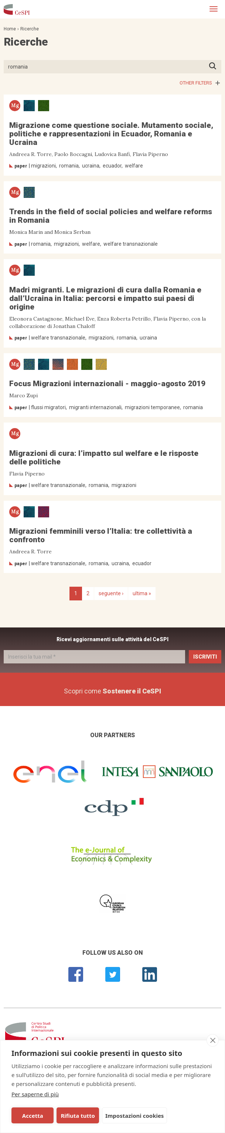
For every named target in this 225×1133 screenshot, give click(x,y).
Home (10, 29)
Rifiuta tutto (78, 1115)
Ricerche (29, 29)
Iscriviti (205, 657)
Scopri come (112, 691)
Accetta (32, 1115)
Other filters (196, 83)
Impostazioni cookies (134, 1115)
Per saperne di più (35, 1094)
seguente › (111, 593)
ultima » (142, 593)
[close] (213, 1040)
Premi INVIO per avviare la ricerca (214, 66)
